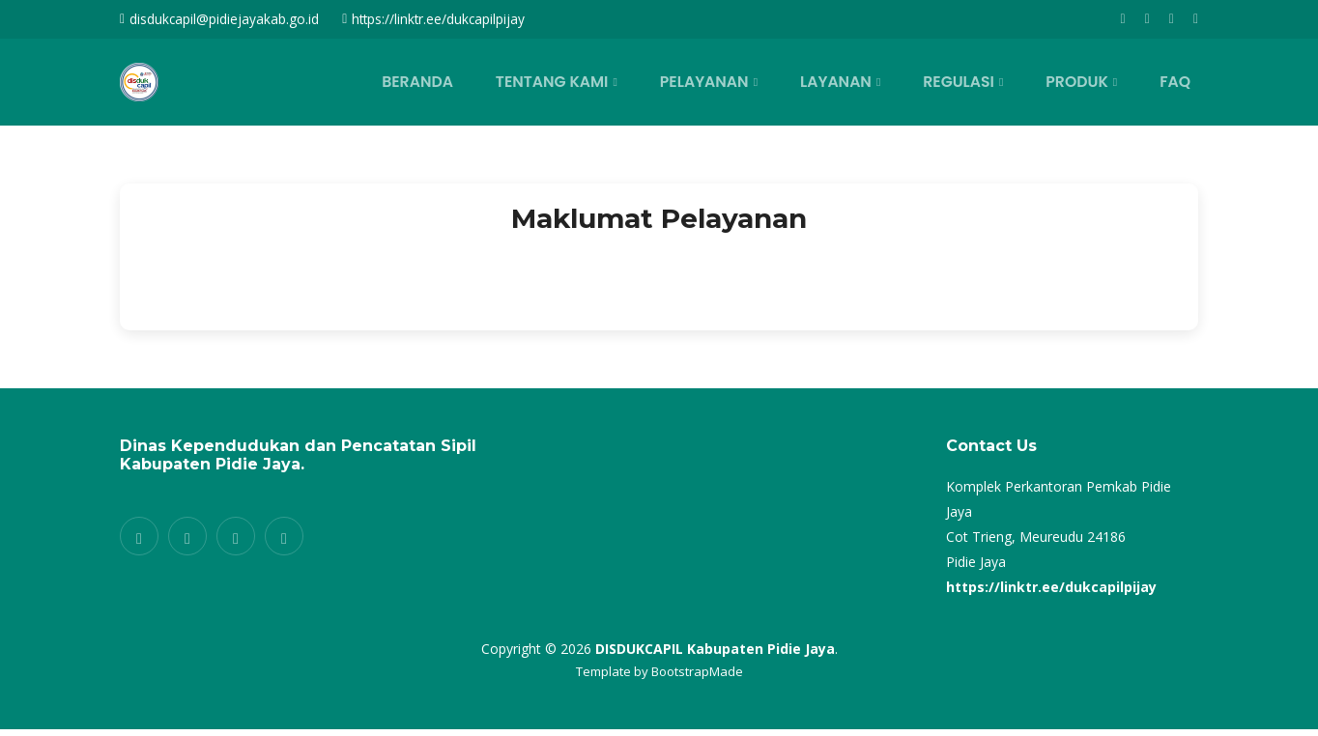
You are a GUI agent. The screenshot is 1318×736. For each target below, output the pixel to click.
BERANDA (470, 82)
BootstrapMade (697, 671)
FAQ (1179, 82)
